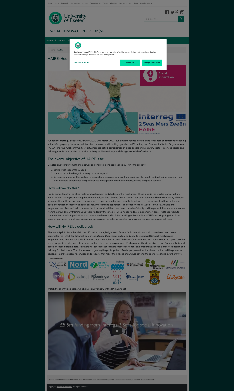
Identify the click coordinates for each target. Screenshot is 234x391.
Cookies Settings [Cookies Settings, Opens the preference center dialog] (81, 62)
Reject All (130, 62)
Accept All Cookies (152, 62)
